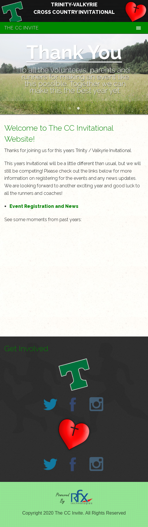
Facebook (72, 404)
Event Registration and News (44, 206)
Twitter (50, 404)
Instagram (96, 404)
